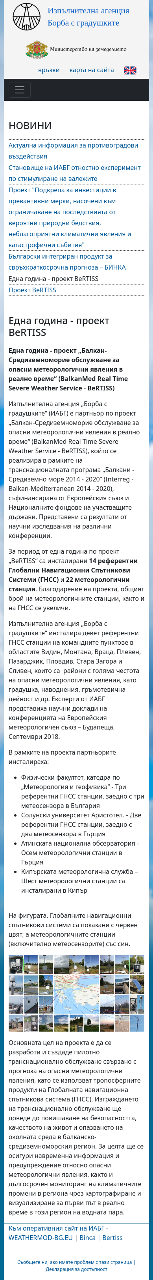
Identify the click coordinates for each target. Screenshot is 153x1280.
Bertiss (112, 1237)
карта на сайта (92, 70)
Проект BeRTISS (32, 290)
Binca (87, 1237)
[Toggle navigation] (20, 90)
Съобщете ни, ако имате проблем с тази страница (74, 1262)
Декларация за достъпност (76, 1269)
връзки (49, 70)
